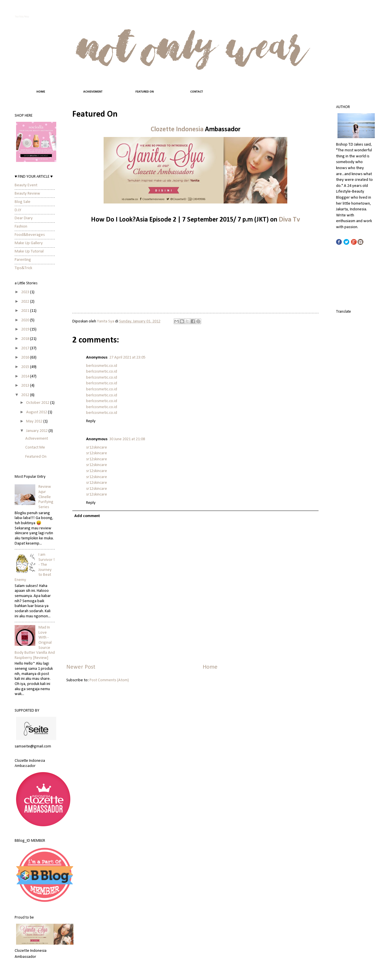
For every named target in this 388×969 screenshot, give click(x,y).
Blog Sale (22, 202)
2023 (25, 292)
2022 (25, 301)
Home (210, 667)
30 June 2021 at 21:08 (127, 439)
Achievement (36, 438)
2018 (25, 339)
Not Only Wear (22, 16)
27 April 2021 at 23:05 (127, 357)
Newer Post (80, 667)
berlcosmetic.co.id (101, 366)
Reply (91, 421)
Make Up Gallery (29, 243)
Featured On (35, 457)
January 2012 (37, 431)
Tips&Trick (23, 268)
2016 (25, 357)
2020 (25, 320)
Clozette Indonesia (177, 129)
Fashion (21, 226)
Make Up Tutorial (29, 251)
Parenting (23, 260)
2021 (25, 311)
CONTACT (196, 91)
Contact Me (35, 447)
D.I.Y (18, 210)
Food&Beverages (30, 235)
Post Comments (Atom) (109, 680)
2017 (25, 348)
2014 (25, 376)
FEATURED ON (144, 91)
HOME (40, 91)
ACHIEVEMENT (92, 91)
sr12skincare (96, 447)
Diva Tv (289, 219)
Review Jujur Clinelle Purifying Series (45, 497)
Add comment (87, 516)
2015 (25, 367)
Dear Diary (24, 218)
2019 (25, 329)
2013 (25, 385)
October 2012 (38, 403)
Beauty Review (27, 193)
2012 (25, 395)
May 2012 (34, 421)
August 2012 (37, 412)
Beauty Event (26, 185)
